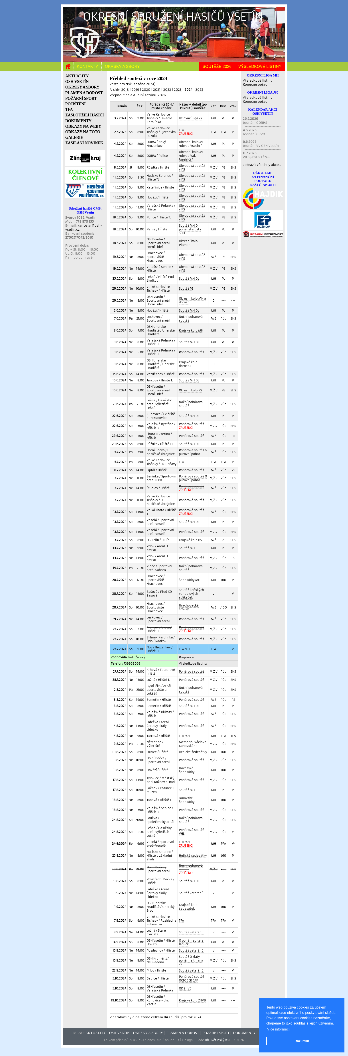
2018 (125, 90)
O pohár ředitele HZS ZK (191, 942)
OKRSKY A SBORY (82, 87)
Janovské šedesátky (186, 800)
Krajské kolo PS (190, 540)
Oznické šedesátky (193, 752)
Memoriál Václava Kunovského (192, 744)
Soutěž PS (186, 288)
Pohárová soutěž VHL (191, 832)
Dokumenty (244, 1033)
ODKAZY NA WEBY (83, 126)
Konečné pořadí (255, 84)
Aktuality (95, 1033)
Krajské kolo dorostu (188, 364)
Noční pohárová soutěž (191, 318)
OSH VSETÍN (77, 81)
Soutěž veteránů (191, 893)
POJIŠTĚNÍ (75, 104)
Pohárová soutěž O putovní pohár (193, 478)
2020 (146, 90)
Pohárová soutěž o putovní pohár (193, 452)
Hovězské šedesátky (186, 770)
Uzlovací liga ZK (190, 118)
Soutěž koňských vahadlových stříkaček (191, 593)
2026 (162, 95)
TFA (69, 109)
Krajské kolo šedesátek (188, 907)
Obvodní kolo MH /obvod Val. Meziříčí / (191, 155)
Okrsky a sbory (122, 66)
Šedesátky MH (189, 580)
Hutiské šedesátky (193, 856)
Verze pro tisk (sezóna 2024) (132, 84)
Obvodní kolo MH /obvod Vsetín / (191, 144)
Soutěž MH (187, 548)
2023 (178, 90)
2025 (199, 90)
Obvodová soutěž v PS (192, 167)
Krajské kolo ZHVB (192, 1000)
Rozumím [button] (302, 1041)
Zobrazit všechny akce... (262, 165)
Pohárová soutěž (191, 352)
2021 (156, 90)
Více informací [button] (278, 1029)
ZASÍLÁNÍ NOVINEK (84, 143)
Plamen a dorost (182, 1033)
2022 (167, 90)
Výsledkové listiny (259, 66)
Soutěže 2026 (217, 66)
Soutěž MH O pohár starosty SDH (190, 229)
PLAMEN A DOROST (84, 93)
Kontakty (87, 66)
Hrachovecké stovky (189, 607)
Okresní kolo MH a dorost (192, 300)
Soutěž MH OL (189, 279)
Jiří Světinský (214, 1040)
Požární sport (215, 1033)
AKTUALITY (77, 76)
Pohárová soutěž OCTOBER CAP (191, 978)
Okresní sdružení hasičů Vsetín (173, 17)
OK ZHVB (185, 988)
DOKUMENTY (78, 121)
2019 (135, 90)
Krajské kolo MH (191, 330)
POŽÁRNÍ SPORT (81, 98)
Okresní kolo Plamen (188, 243)
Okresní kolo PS (190, 390)
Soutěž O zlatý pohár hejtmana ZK (191, 960)
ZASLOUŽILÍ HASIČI (84, 115)
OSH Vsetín (119, 1033)
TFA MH (184, 649)
